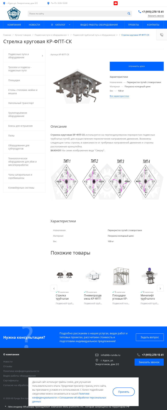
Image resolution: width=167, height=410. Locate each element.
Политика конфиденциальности (21, 371)
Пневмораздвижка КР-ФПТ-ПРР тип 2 (92, 299)
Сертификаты (11, 380)
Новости (8, 361)
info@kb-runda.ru (110, 354)
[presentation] (54, 288)
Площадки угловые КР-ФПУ (120, 299)
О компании (11, 354)
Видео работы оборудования (19, 375)
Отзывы (7, 366)
